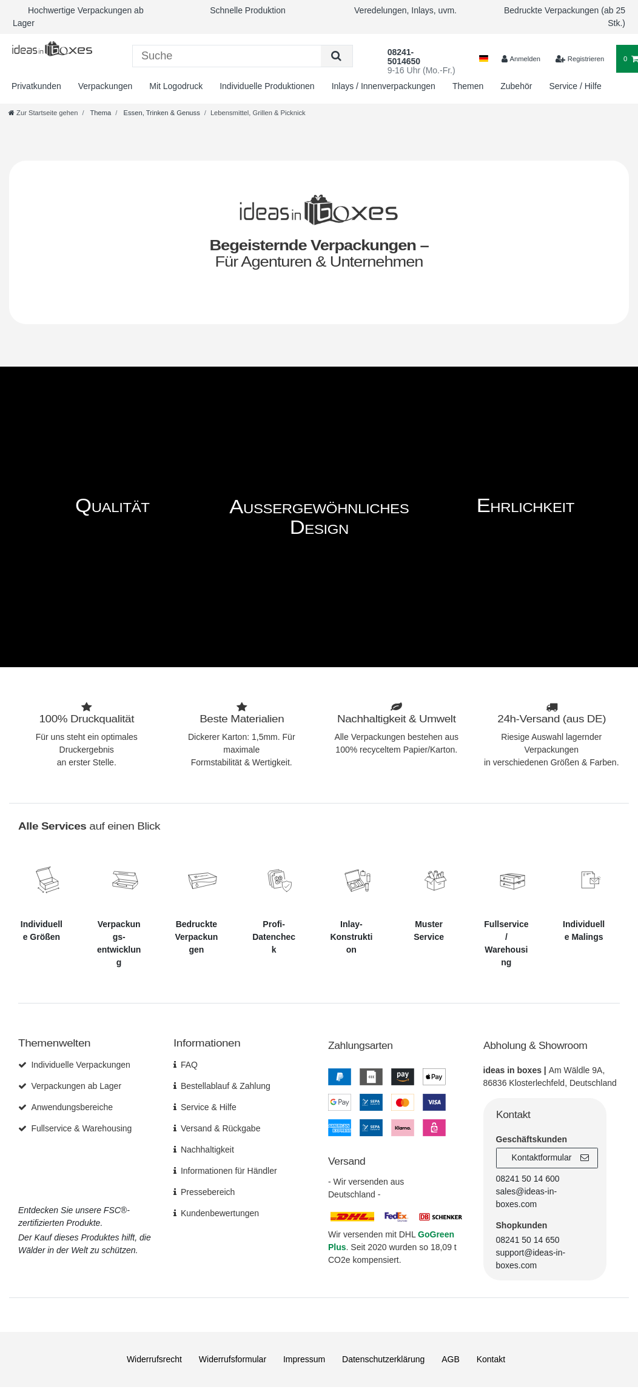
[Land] (483, 59)
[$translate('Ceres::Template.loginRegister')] (580, 59)
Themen (467, 86)
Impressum (304, 1358)
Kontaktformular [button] (550, 1157)
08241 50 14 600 (528, 1178)
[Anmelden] (521, 59)
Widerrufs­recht (154, 1358)
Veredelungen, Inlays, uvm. (405, 10)
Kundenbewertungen (220, 1212)
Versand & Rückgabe (221, 1128)
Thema (100, 112)
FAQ (189, 1064)
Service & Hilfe (209, 1106)
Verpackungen (105, 86)
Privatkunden (36, 86)
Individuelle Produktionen (267, 86)
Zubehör (516, 86)
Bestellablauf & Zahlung (225, 1085)
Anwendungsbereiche (72, 1106)
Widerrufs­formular (232, 1358)
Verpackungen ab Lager (76, 1085)
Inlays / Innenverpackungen (383, 86)
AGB (451, 1358)
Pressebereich (208, 1191)
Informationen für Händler (229, 1170)
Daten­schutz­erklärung (383, 1358)
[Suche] (336, 56)
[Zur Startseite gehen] (43, 112)
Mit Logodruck (176, 86)
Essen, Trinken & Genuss (160, 112)
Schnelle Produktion (248, 10)
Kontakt (491, 1358)
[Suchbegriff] (227, 56)
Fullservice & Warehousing (81, 1128)
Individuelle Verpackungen (80, 1064)
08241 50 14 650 (528, 1239)
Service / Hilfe (575, 86)
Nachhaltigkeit (207, 1149)
